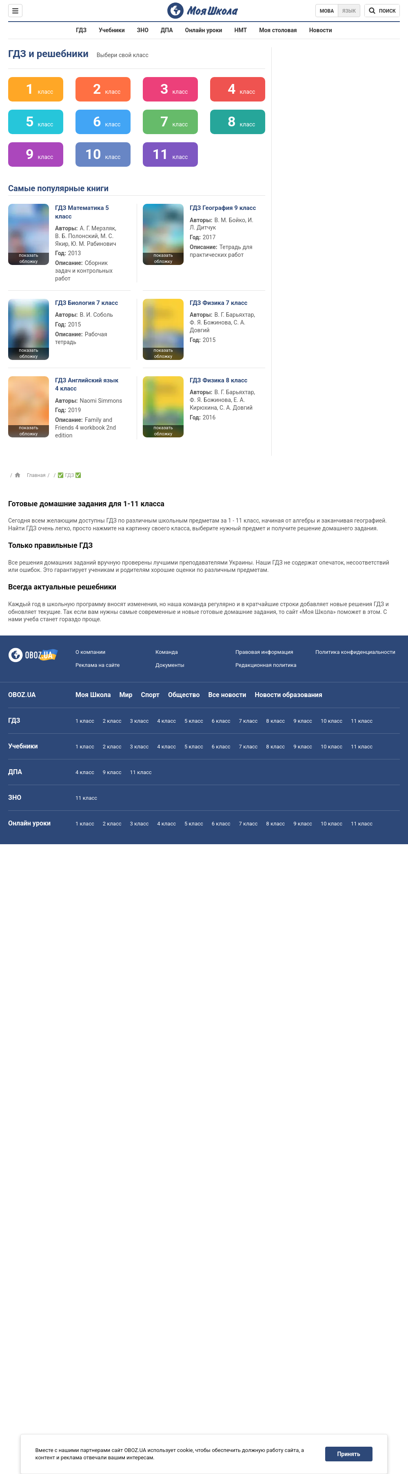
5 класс (193, 721)
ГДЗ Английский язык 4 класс (86, 384)
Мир (126, 695)
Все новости (227, 695)
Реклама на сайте (97, 665)
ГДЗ (81, 30)
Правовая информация (264, 652)
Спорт (150, 695)
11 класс (362, 721)
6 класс (221, 721)
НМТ (241, 30)
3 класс (139, 721)
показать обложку (28, 258)
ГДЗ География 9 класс (223, 208)
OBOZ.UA (22, 695)
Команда (166, 652)
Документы (169, 665)
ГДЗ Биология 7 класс (86, 303)
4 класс (166, 721)
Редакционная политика (266, 665)
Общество (184, 695)
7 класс (248, 721)
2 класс (112, 721)
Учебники (112, 30)
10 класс (331, 721)
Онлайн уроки (203, 30)
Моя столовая (278, 30)
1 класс (84, 721)
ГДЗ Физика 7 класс (218, 303)
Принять (348, 1454)
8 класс (275, 721)
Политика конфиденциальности (355, 652)
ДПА (167, 30)
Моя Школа (93, 695)
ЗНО (143, 30)
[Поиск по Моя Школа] (382, 10)
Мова (327, 11)
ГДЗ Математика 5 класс (82, 212)
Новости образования (288, 695)
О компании (90, 652)
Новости (320, 30)
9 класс (302, 721)
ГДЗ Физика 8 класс (218, 380)
